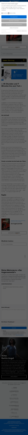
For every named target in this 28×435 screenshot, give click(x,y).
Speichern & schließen (14, 20)
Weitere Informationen (14, 27)
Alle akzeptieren (14, 17)
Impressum (19, 31)
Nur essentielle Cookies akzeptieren (14, 24)
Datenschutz (24, 31)
